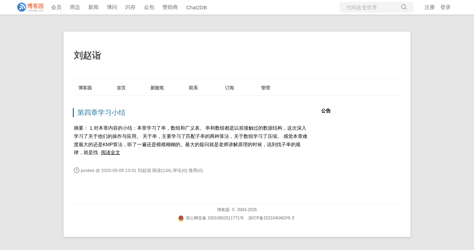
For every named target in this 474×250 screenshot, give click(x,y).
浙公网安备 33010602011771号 (211, 218)
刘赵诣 (87, 55)
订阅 (229, 87)
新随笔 (157, 87)
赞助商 (170, 7)
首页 (121, 87)
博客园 (85, 87)
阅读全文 (110, 152)
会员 (56, 7)
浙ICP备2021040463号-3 (271, 218)
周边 (75, 7)
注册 (430, 7)
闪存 (130, 7)
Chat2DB (196, 7)
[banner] (27, 7)
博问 (112, 7)
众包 (149, 7)
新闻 (93, 7)
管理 (265, 87)
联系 (193, 87)
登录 (445, 7)
